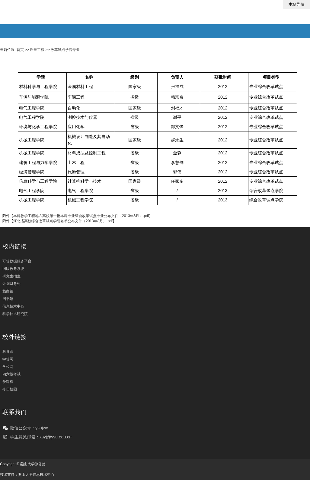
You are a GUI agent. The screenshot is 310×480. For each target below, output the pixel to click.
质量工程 (37, 50)
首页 (20, 50)
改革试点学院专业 (65, 50)
